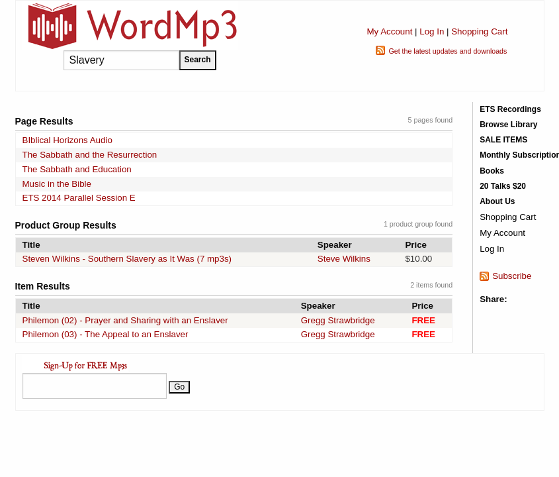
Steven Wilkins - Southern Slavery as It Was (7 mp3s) (127, 259)
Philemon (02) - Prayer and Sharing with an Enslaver (125, 320)
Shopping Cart (479, 31)
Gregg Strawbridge (338, 320)
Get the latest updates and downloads (447, 51)
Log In (431, 31)
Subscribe (511, 276)
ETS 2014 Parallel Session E (79, 198)
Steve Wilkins (344, 259)
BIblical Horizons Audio (67, 140)
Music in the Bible (56, 184)
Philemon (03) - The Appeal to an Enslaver (105, 334)
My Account (389, 31)
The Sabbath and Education (77, 169)
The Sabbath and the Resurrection (89, 155)
